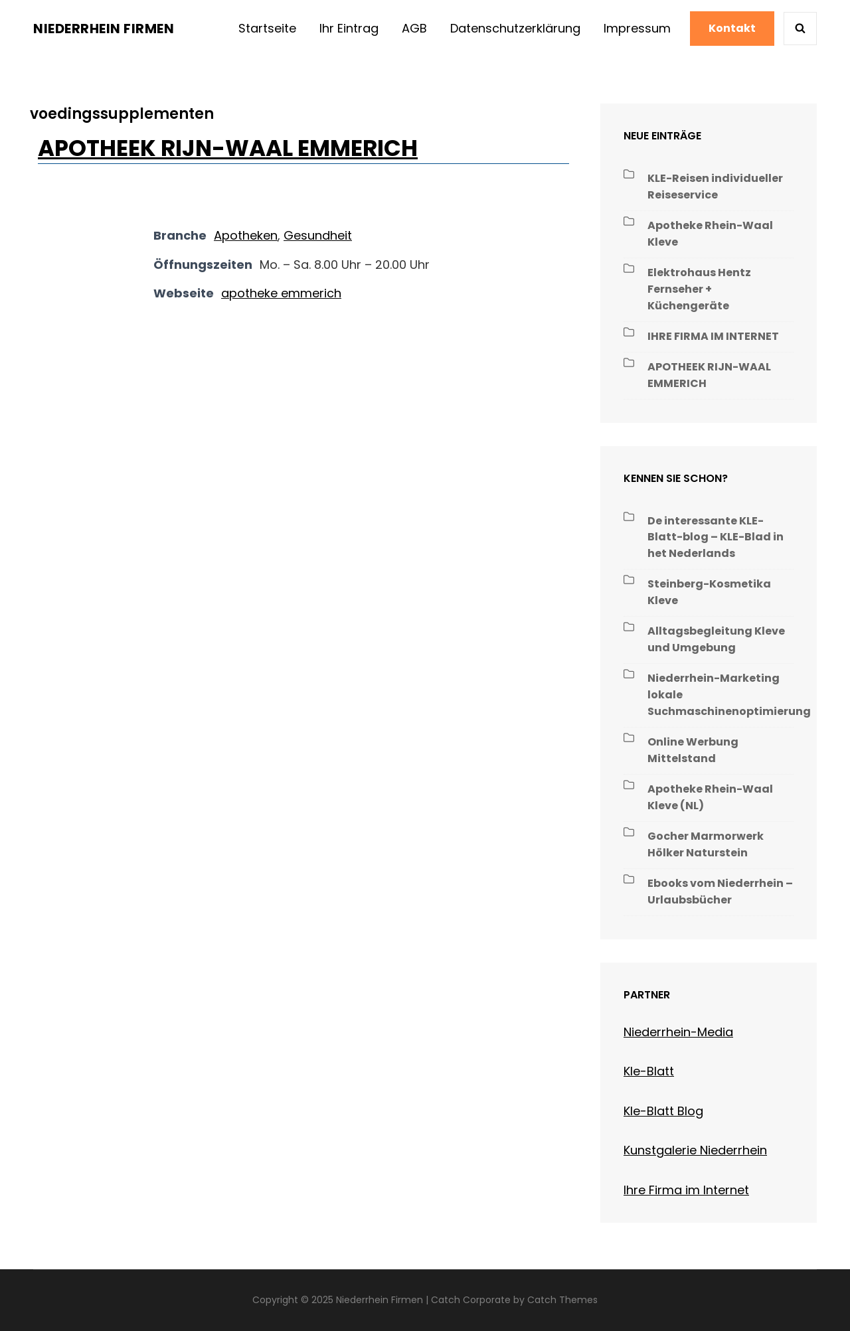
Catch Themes (562, 1299)
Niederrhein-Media (678, 1032)
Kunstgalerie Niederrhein (695, 1150)
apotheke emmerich (281, 293)
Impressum (637, 28)
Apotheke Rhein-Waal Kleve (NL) (710, 797)
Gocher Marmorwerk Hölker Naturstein (705, 844)
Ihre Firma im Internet (686, 1190)
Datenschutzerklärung (515, 28)
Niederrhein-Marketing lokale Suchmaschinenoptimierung (729, 694)
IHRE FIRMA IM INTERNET (713, 336)
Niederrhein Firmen (103, 28)
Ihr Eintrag (349, 28)
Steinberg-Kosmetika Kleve (709, 592)
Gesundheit (318, 235)
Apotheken (246, 235)
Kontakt (732, 28)
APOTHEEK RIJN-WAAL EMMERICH (228, 148)
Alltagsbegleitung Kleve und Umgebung (716, 639)
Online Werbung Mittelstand (692, 750)
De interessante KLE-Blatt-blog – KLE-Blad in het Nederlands (715, 537)
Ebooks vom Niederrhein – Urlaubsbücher (720, 891)
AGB (414, 28)
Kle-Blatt (649, 1071)
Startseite (267, 28)
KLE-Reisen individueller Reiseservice (715, 186)
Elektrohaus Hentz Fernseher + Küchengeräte (699, 289)
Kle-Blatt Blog (663, 1111)
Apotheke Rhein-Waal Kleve (710, 234)
